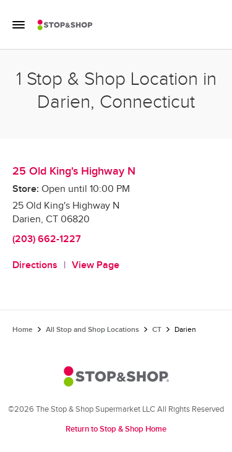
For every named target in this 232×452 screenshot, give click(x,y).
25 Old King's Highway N (73, 171)
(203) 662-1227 (46, 239)
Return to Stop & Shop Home (116, 429)
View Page (95, 265)
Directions (35, 265)
